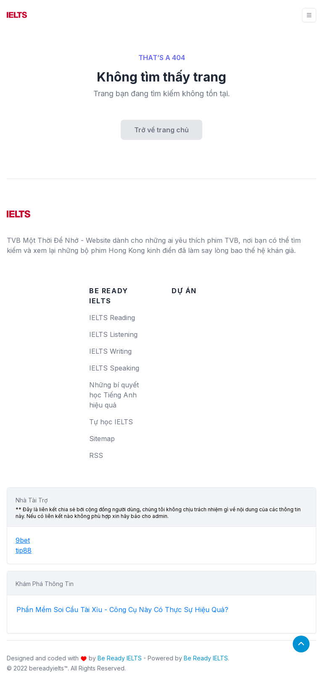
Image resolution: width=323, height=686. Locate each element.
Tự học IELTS (111, 422)
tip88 (24, 550)
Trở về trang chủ (161, 130)
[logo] (18, 211)
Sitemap (102, 438)
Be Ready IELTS (120, 658)
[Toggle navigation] (309, 15)
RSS (96, 455)
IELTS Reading (112, 317)
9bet (23, 540)
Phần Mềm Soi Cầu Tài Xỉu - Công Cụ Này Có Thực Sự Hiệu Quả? (122, 609)
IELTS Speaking (114, 368)
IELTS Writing (110, 351)
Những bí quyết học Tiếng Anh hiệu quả (114, 395)
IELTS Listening (113, 334)
